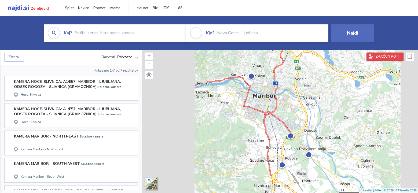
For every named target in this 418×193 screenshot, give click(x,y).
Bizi (156, 8)
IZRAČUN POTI (387, 56)
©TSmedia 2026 (406, 190)
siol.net (142, 8)
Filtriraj (14, 57)
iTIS (166, 8)
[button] (149, 75)
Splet (69, 8)
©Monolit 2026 (384, 190)
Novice (83, 8)
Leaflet (367, 190)
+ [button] (149, 57)
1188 (178, 8)
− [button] (149, 65)
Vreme (115, 8)
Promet (99, 8)
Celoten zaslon (410, 57)
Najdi (352, 33)
